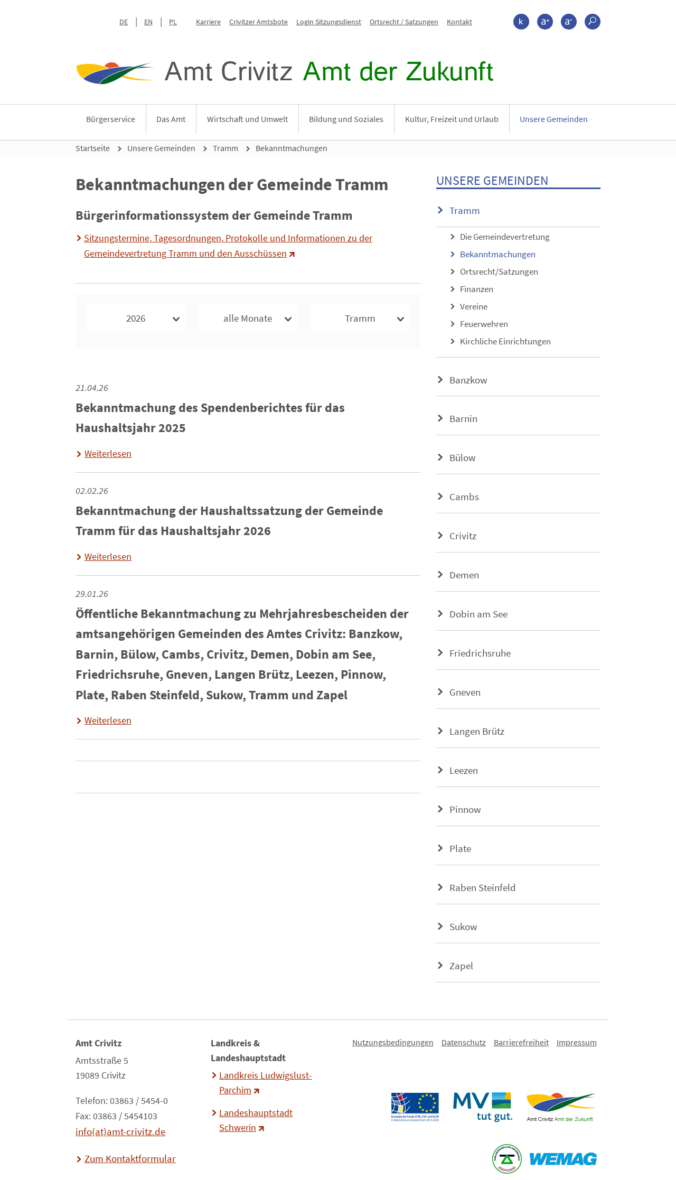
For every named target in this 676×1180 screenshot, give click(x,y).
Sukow (463, 926)
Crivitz (462, 535)
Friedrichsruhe (480, 653)
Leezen (463, 770)
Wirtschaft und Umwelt (247, 119)
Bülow (462, 457)
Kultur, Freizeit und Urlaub (452, 119)
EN (148, 21)
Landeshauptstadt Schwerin (256, 1120)
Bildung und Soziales (346, 119)
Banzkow (468, 379)
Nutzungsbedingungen (393, 1042)
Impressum (577, 1042)
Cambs (464, 496)
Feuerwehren (484, 324)
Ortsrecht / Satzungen (404, 21)
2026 (135, 318)
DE (123, 21)
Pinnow (465, 809)
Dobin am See (478, 613)
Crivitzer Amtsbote (258, 21)
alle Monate (247, 318)
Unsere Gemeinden (554, 119)
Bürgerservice (110, 119)
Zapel (461, 965)
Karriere (208, 21)
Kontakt (459, 21)
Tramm (225, 148)
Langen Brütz (476, 731)
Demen (464, 574)
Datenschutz (464, 1042)
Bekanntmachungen (291, 148)
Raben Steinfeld (482, 887)
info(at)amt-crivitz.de (120, 1131)
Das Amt (170, 119)
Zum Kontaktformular (130, 1158)
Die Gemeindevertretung (505, 236)
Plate (460, 848)
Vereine (473, 306)
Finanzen (476, 289)
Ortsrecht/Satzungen (499, 271)
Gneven (465, 692)
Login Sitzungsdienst (328, 21)
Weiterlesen (108, 454)
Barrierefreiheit (521, 1042)
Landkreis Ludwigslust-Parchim (265, 1083)
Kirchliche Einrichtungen (505, 341)
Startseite (93, 148)
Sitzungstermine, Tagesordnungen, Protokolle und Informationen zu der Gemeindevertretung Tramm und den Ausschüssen (228, 245)
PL (173, 21)
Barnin (463, 418)
